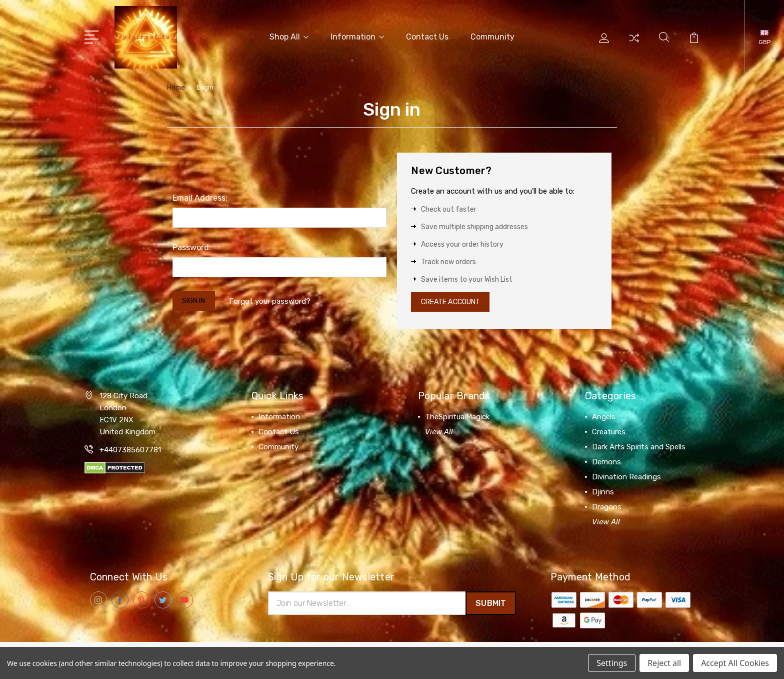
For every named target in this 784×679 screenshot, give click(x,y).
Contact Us (427, 36)
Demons (606, 462)
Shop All (289, 36)
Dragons (607, 507)
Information (357, 36)
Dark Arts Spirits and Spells (639, 447)
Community (492, 36)
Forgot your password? (275, 299)
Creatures (609, 432)
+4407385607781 (130, 450)
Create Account (455, 301)
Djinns (603, 492)
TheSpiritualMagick (457, 417)
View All (439, 432)
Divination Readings (626, 477)
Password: (191, 245)
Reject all (664, 662)
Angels (604, 417)
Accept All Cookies (735, 662)
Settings (611, 662)
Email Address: (200, 196)
